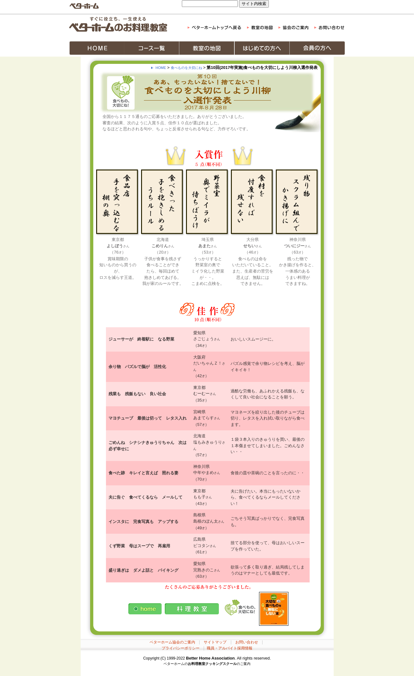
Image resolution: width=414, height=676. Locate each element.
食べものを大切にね (186, 68)
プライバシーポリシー (181, 648)
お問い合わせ (246, 642)
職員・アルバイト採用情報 (229, 648)
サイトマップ (215, 642)
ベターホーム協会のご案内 (172, 642)
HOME (161, 68)
